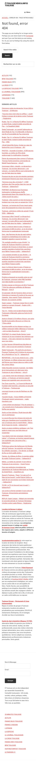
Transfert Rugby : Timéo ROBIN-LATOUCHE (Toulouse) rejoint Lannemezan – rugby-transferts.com (16, 399)
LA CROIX (5, 85)
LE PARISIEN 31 (10, 752)
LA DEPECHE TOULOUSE (10, 88)
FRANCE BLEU (7, 82)
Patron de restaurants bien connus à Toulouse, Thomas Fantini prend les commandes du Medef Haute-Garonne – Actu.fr (18, 161)
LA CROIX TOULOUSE (12, 738)
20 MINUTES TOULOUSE (13, 714)
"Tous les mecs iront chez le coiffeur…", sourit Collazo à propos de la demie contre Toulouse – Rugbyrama (17, 116)
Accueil (5, 18)
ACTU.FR (5, 75)
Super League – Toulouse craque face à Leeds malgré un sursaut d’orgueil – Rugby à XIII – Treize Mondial (17, 305)
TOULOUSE (6, 98)
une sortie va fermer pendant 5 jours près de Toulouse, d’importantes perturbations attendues (17, 493)
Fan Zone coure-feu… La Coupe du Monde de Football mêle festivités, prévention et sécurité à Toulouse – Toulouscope (17, 386)
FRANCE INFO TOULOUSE (13, 742)
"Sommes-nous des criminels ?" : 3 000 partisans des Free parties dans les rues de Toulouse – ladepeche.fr (16, 184)
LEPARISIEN (6, 95)
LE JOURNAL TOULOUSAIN (11, 92)
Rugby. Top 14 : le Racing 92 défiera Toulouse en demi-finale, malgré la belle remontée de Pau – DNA (17, 139)
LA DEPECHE (9, 732)
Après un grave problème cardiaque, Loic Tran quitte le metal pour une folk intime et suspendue (17, 430)
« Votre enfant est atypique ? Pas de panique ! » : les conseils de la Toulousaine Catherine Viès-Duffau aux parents (18, 407)
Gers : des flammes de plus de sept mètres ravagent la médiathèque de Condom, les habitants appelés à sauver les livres (16, 237)
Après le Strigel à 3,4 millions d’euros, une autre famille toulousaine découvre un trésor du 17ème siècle (18, 321)
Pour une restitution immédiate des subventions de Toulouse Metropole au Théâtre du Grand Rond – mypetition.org (18, 469)
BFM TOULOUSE (7, 79)
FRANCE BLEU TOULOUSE (14, 721)
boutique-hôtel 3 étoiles (20, 579)
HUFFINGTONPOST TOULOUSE (15, 749)
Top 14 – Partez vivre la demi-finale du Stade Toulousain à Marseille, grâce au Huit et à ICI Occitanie (17, 313)
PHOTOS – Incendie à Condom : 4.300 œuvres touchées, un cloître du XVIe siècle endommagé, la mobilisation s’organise (17, 153)
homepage (29, 36)
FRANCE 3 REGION (11, 725)
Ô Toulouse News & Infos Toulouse (16, 4)
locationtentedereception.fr (11, 540)
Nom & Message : (11, 662)
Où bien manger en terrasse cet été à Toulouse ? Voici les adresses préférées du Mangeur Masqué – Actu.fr (18, 287)
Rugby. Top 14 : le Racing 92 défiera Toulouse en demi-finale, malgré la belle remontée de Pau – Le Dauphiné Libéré (17, 124)
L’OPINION (8, 728)
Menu (28, 12)
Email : (7, 670)
